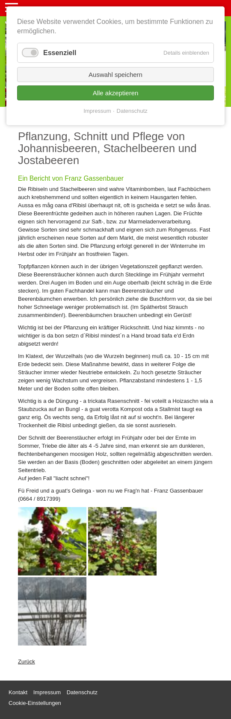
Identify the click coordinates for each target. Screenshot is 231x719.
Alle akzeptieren (116, 93)
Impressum (97, 111)
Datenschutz (132, 111)
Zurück (26, 661)
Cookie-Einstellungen (35, 703)
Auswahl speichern (115, 74)
